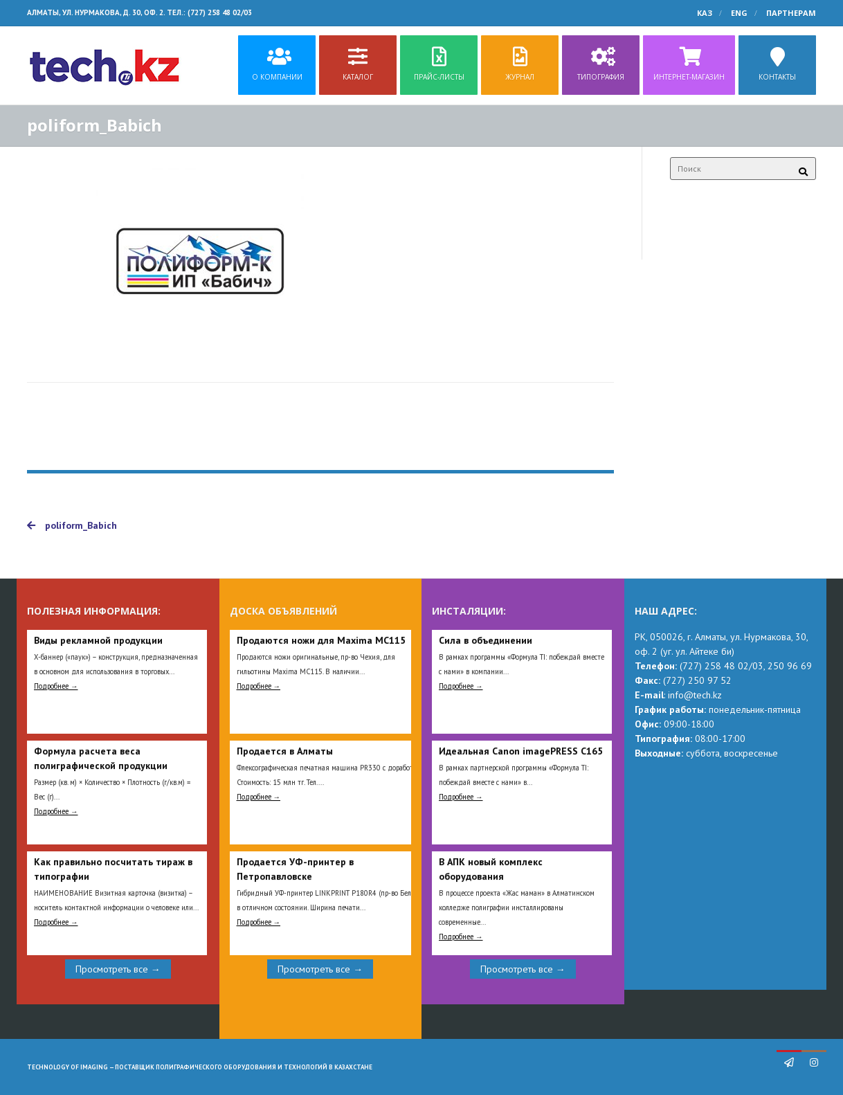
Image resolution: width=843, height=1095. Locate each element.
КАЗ (704, 13)
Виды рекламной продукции (98, 640)
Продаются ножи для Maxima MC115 (321, 640)
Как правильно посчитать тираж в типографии (113, 869)
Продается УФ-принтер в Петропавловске (295, 869)
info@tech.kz (695, 695)
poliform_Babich (72, 525)
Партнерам (791, 13)
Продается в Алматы (285, 751)
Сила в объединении (485, 640)
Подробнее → (56, 686)
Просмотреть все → (118, 969)
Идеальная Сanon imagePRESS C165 (521, 751)
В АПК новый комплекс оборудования (491, 869)
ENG (739, 13)
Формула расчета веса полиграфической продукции (100, 758)
